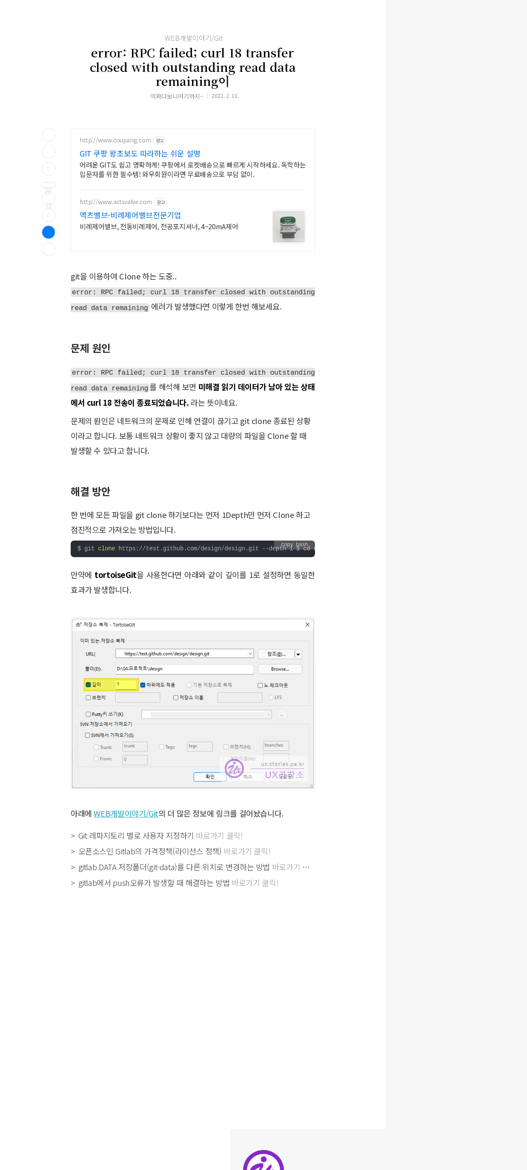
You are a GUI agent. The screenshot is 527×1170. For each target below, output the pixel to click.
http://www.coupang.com (115, 140)
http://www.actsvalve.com (116, 201)
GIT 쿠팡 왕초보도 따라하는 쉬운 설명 (140, 153)
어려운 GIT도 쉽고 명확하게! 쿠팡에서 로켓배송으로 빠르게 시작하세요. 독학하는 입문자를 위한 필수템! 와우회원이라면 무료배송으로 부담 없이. (193, 169)
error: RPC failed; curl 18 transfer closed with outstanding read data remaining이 (193, 66)
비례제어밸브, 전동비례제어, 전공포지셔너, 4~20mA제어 (159, 226)
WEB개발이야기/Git (194, 38)
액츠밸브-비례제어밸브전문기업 (130, 215)
